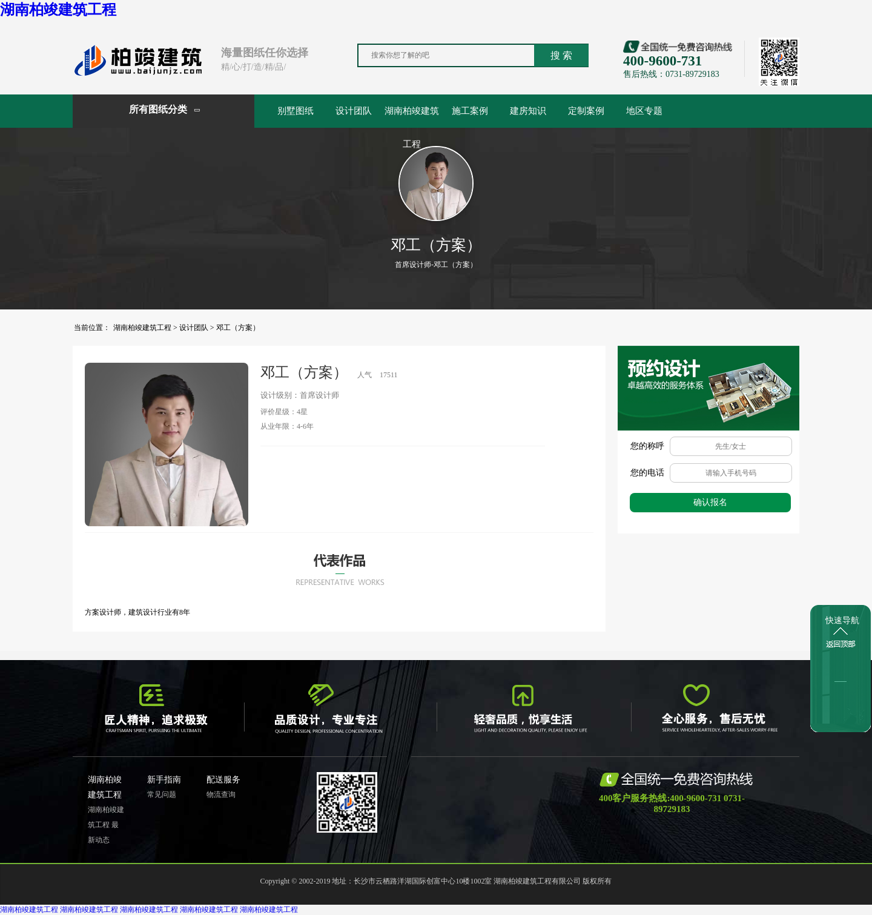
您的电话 (647, 472)
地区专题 (644, 111)
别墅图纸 (295, 111)
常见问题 (161, 794)
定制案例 (586, 111)
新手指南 (164, 779)
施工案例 (470, 111)
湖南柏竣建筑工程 (58, 10)
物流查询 (221, 794)
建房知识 (528, 111)
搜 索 (561, 55)
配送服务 (223, 779)
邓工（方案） (238, 327)
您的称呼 (647, 446)
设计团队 (353, 111)
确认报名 (710, 502)
